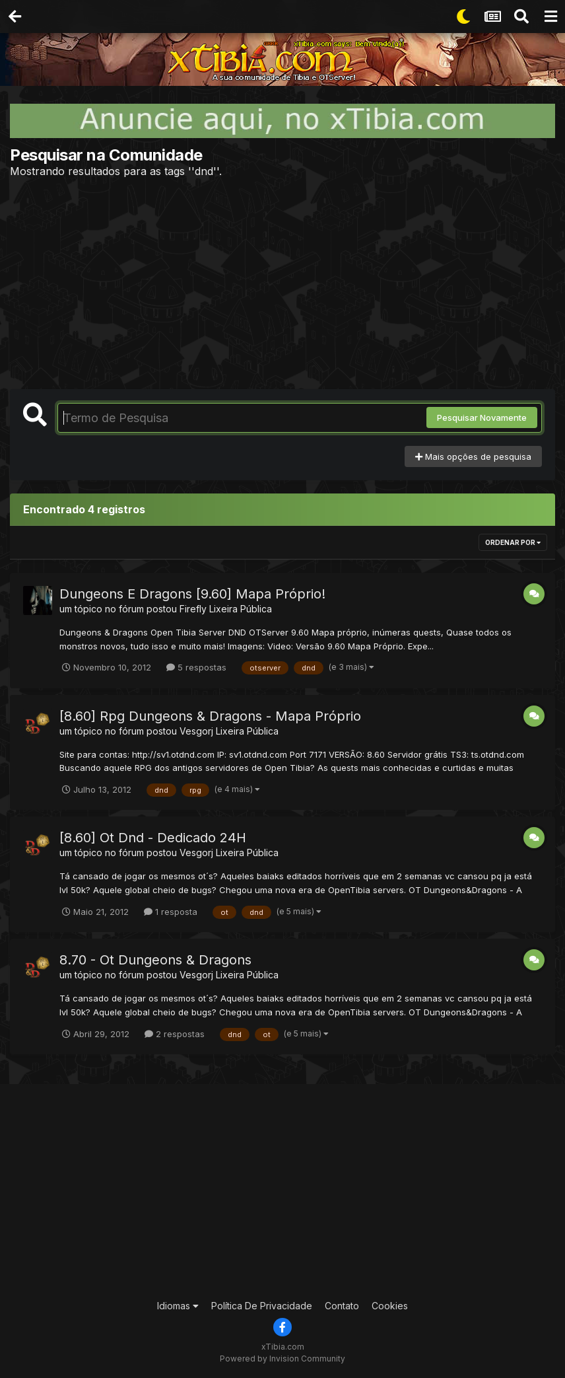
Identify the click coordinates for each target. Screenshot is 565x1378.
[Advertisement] (282, 283)
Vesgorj (196, 731)
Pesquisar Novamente (482, 417)
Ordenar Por (513, 542)
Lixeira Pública (240, 608)
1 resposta (170, 911)
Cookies (390, 1305)
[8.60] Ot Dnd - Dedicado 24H (152, 838)
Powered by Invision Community (282, 1358)
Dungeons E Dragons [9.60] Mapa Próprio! (192, 594)
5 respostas (196, 667)
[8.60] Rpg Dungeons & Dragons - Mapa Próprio (210, 716)
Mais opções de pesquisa (473, 456)
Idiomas (178, 1305)
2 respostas (175, 1034)
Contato (342, 1305)
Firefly (193, 608)
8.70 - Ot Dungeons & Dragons (155, 960)
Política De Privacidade (261, 1305)
